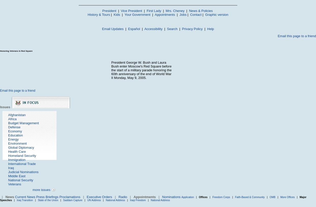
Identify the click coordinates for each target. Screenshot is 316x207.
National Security (20, 180)
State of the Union (48, 200)
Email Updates (113, 29)
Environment (17, 143)
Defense (14, 127)
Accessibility (153, 29)
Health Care (17, 152)
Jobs (183, 15)
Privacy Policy (192, 29)
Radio (122, 197)
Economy (15, 131)
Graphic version (216, 15)
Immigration (16, 160)
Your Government (137, 15)
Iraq (11, 168)
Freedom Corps (221, 197)
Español (134, 29)
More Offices (287, 197)
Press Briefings (47, 197)
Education (15, 135)
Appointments (165, 15)
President (109, 11)
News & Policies (201, 11)
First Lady (154, 11)
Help (210, 29)
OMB (273, 197)
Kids (117, 15)
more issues (41, 190)
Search (172, 29)
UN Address (94, 200)
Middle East (16, 176)
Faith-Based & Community (250, 197)
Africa (12, 119)
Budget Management (23, 123)
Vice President (131, 11)
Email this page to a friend (297, 36)
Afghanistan (17, 115)
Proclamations (69, 197)
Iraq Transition (25, 200)
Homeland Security (22, 156)
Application (188, 197)
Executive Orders (99, 197)
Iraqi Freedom (138, 200)
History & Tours (99, 15)
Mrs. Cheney (175, 11)
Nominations (171, 197)
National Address (115, 200)
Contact (196, 15)
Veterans (14, 184)
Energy (13, 139)
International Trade (22, 164)
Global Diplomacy (21, 147)
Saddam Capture (73, 200)
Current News (25, 197)
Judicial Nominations (23, 172)
